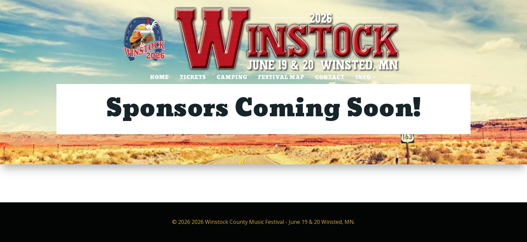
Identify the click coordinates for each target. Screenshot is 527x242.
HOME (159, 77)
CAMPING (231, 77)
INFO (366, 77)
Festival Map (281, 77)
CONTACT (329, 77)
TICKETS (192, 77)
